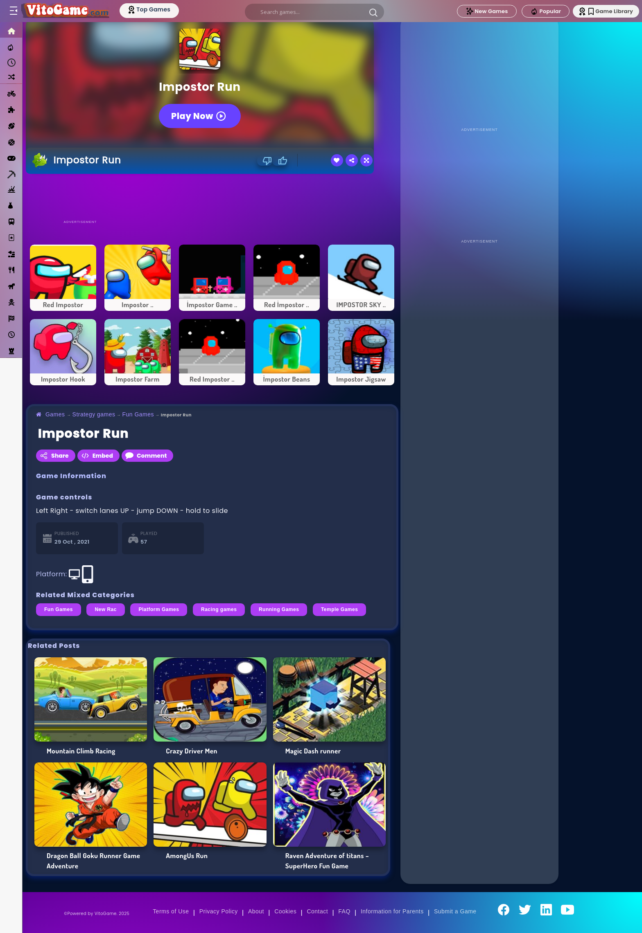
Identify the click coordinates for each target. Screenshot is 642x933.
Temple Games (339, 609)
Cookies (285, 911)
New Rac (106, 609)
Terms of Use (171, 911)
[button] (372, 12)
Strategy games (93, 414)
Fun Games (138, 414)
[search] (313, 12)
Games (55, 414)
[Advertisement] (212, 196)
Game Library (606, 11)
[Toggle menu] (13, 11)
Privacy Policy (218, 911)
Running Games (279, 609)
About (256, 911)
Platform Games (158, 609)
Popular (538, 11)
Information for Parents (392, 911)
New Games (479, 11)
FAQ (344, 911)
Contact (317, 911)
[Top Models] (155, 9)
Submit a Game (455, 911)
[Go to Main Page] (67, 11)
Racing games (219, 609)
